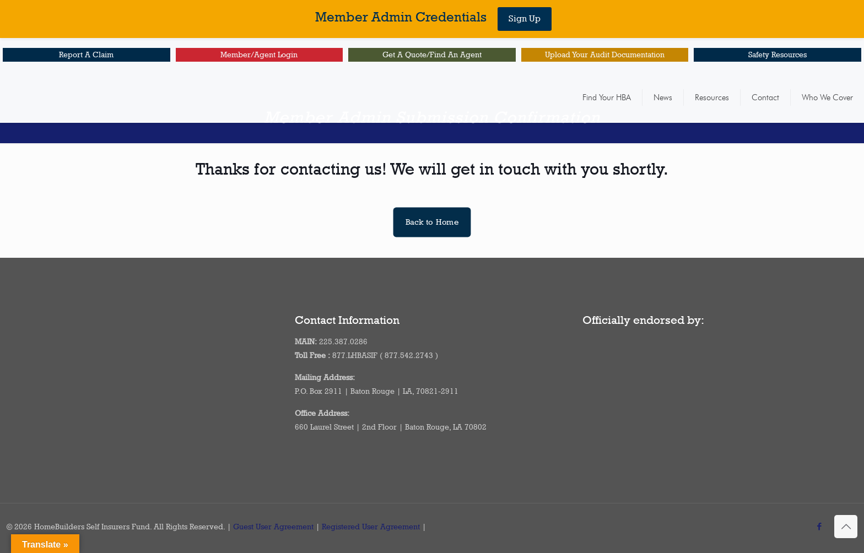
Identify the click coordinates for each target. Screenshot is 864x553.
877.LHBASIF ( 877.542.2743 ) (385, 355)
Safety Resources (777, 54)
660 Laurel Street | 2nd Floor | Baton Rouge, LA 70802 (391, 426)
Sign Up (525, 18)
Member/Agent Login (259, 54)
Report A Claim (86, 54)
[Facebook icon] (819, 526)
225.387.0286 (343, 341)
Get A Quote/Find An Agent (432, 54)
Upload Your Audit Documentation (605, 54)
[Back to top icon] (845, 526)
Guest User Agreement (273, 526)
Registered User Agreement (371, 526)
